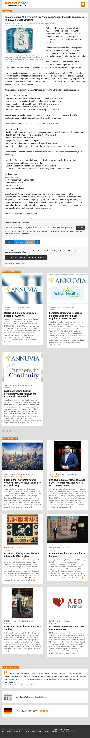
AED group (52, 550)
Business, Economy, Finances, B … (24, 307)
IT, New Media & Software (65, 548)
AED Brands (53, 623)
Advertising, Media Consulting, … (23, 474)
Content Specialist (55, 476)
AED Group (7, 623)
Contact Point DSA (43, 731)
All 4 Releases (9, 431)
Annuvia (20, 25)
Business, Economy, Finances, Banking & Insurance (39, 23)
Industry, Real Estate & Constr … (23, 621)
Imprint (8, 731)
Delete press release (15, 257)
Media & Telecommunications (67, 474)
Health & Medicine (18, 548)
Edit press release (37, 257)
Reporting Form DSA (57, 731)
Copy (81, 228)
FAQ (3, 731)
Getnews (7, 550)
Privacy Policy (16, 731)
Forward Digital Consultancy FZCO (15, 476)
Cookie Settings (71, 731)
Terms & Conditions (29, 731)
